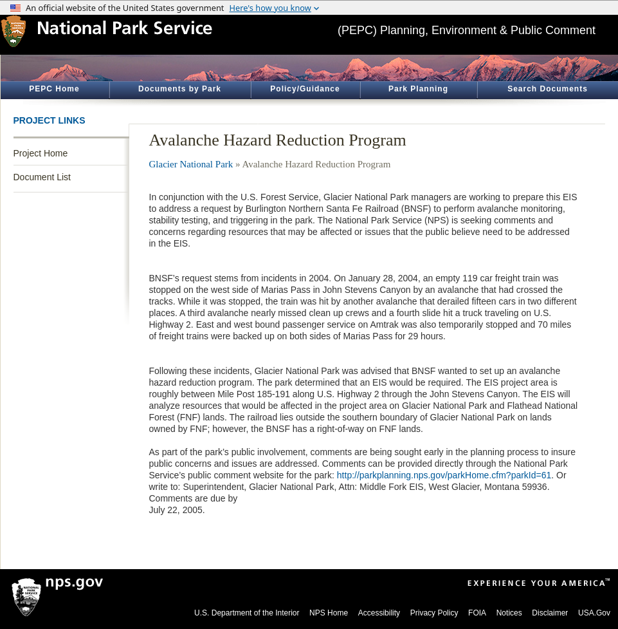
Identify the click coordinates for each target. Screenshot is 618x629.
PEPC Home (54, 88)
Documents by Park (179, 88)
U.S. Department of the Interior (246, 612)
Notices (509, 612)
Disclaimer (550, 612)
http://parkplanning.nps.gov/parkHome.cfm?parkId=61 (444, 475)
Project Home (41, 153)
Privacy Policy (434, 612)
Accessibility (379, 612)
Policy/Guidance (305, 88)
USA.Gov (594, 612)
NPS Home (328, 612)
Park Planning (418, 88)
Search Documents (547, 88)
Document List (42, 177)
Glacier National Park (191, 164)
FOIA (477, 612)
